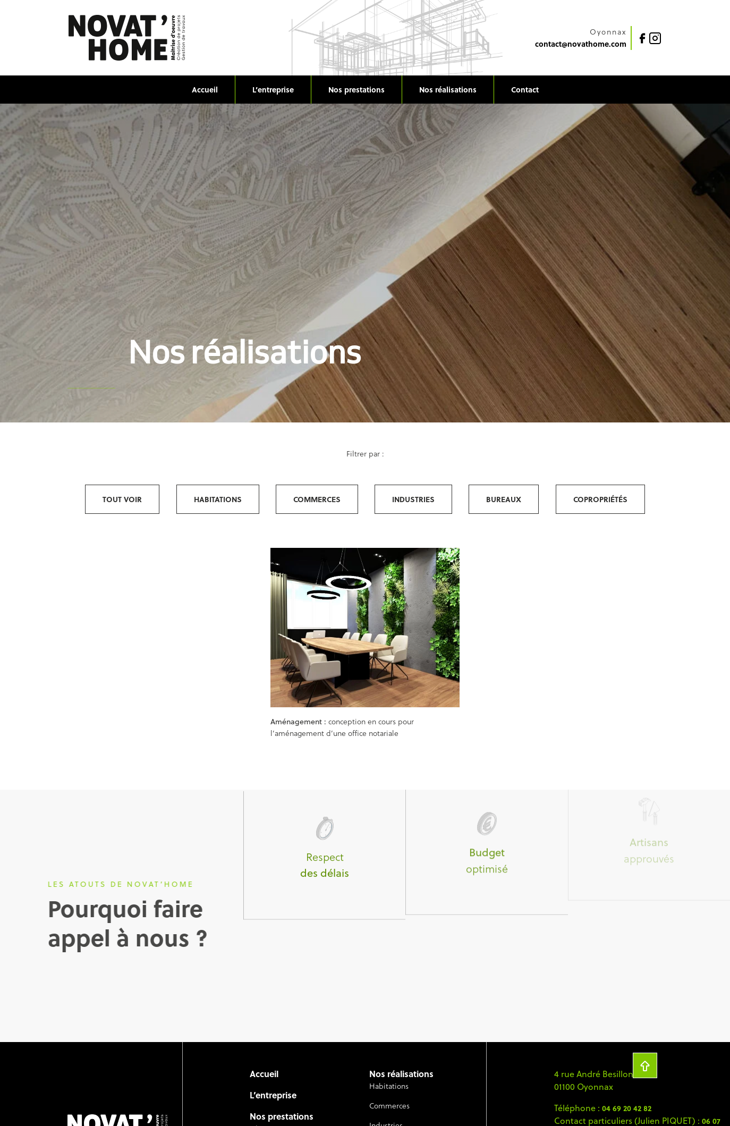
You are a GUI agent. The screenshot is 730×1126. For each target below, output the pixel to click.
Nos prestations (356, 89)
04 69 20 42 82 (626, 1108)
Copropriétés (600, 499)
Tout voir (122, 499)
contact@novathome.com (580, 43)
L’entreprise (273, 89)
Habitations (218, 499)
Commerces (317, 499)
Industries (413, 499)
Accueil (205, 89)
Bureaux (503, 499)
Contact (525, 89)
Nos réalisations (448, 89)
